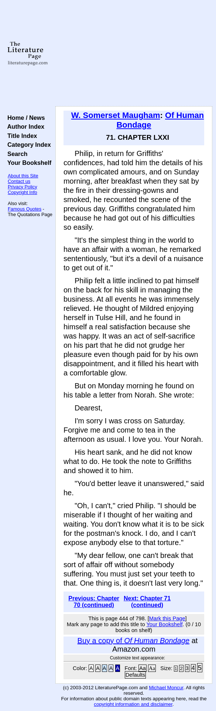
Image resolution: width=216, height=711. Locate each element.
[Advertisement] (134, 53)
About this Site (23, 175)
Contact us (19, 181)
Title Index (20, 135)
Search (15, 153)
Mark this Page (167, 618)
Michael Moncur (166, 687)
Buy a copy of (134, 641)
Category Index (27, 144)
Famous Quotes (24, 209)
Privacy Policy (22, 187)
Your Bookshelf (27, 162)
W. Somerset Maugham (115, 115)
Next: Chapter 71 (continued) (147, 601)
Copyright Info (22, 192)
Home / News (24, 117)
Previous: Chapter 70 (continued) (93, 601)
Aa (142, 668)
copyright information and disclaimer (133, 704)
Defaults (135, 675)
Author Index (24, 126)
